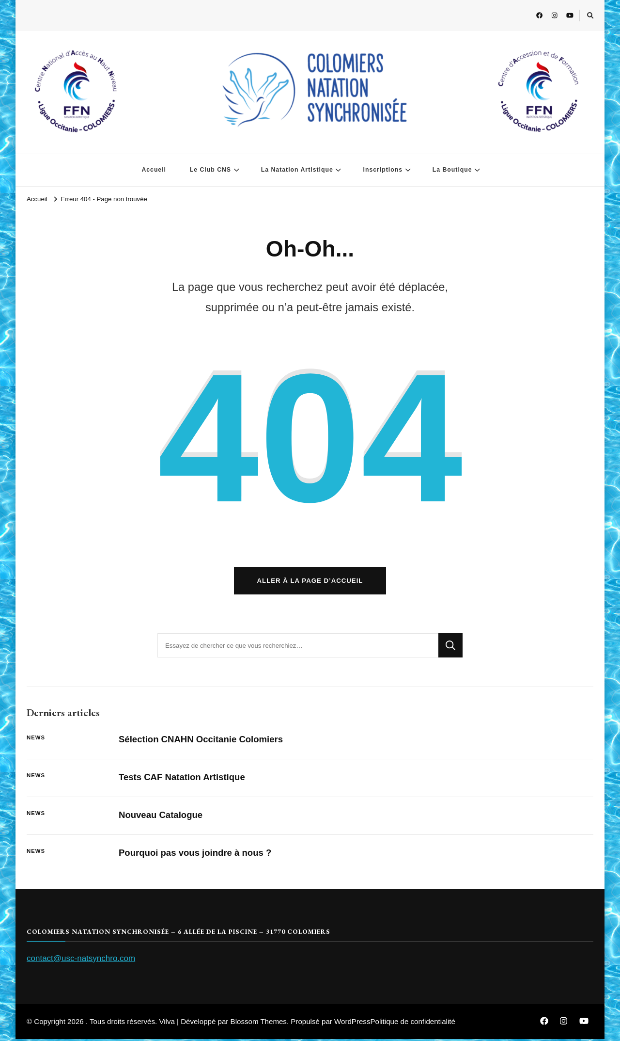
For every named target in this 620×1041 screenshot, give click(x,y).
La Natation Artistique (297, 169)
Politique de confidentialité (412, 1023)
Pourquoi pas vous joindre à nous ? (196, 854)
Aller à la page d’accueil (310, 582)
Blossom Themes (259, 1023)
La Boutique (452, 169)
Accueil (153, 169)
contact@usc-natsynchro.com (81, 959)
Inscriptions (383, 169)
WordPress (352, 1023)
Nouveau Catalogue (161, 817)
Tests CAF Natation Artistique (183, 779)
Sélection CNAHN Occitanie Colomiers (202, 741)
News (36, 739)
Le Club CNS (210, 169)
